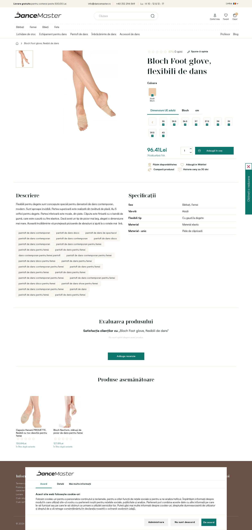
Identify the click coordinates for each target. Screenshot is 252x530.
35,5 (174, 121)
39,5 (152, 132)
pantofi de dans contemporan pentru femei (78, 244)
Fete (56, 27)
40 (163, 132)
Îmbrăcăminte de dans (103, 34)
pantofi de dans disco (67, 232)
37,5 (207, 121)
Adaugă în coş (210, 150)
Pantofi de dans (79, 34)
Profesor (225, 34)
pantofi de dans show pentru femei (80, 283)
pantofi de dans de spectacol (101, 232)
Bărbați (20, 27)
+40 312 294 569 (125, 3)
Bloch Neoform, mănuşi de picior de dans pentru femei (68, 431)
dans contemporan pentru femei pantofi (39, 255)
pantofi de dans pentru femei (34, 249)
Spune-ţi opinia (197, 51)
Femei (33, 27)
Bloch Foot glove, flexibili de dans (41, 43)
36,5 (185, 121)
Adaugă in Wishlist (193, 164)
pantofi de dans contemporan (34, 232)
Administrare (156, 522)
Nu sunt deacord (185, 522)
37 (196, 121)
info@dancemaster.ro (99, 3)
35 (163, 121)
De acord (208, 522)
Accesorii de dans (130, 34)
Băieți (45, 27)
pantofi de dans (78, 289)
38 (218, 121)
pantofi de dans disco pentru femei (37, 261)
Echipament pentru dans (53, 34)
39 (229, 121)
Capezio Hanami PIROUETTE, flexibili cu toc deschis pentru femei (31, 433)
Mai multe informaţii (80, 483)
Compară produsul (160, 169)
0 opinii (176, 51)
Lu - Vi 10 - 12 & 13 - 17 (152, 3)
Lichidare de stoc (26, 34)
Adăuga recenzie (126, 356)
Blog (235, 34)
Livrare (19, 494)
